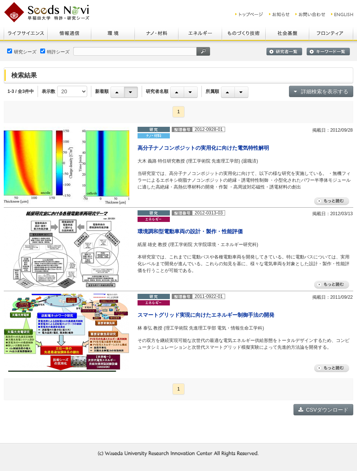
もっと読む (331, 201)
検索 (203, 51)
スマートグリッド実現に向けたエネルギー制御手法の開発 (206, 315)
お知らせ (279, 14)
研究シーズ (21, 52)
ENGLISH (342, 14)
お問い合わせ (310, 14)
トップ (249, 14)
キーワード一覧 (328, 51)
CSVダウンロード (323, 410)
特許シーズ (55, 52)
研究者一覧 (284, 51)
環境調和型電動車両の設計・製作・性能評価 (190, 231)
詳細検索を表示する (321, 91)
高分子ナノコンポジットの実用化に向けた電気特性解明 (203, 148)
